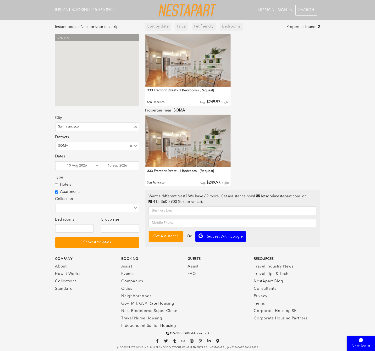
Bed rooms (64, 220)
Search (306, 10)
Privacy (260, 296)
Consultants (265, 289)
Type (59, 177)
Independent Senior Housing (148, 326)
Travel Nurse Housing (141, 318)
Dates (60, 156)
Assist (126, 266)
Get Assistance (166, 236)
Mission (266, 10)
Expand (63, 37)
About (61, 266)
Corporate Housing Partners (281, 318)
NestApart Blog (268, 281)
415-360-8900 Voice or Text (187, 333)
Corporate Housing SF (275, 311)
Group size (110, 220)
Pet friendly (204, 26)
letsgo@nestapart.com (280, 196)
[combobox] (107, 127)
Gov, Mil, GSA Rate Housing (147, 304)
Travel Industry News (273, 266)
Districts (62, 137)
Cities (126, 289)
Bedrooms (231, 26)
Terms (259, 304)
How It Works (67, 274)
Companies (132, 281)
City (58, 118)
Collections (66, 281)
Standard (63, 289)
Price (181, 26)
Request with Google (221, 236)
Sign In (285, 10)
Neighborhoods (136, 296)
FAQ (192, 274)
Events (127, 274)
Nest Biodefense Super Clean (149, 311)
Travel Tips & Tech (271, 274)
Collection (64, 199)
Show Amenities (97, 242)
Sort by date (158, 26)
